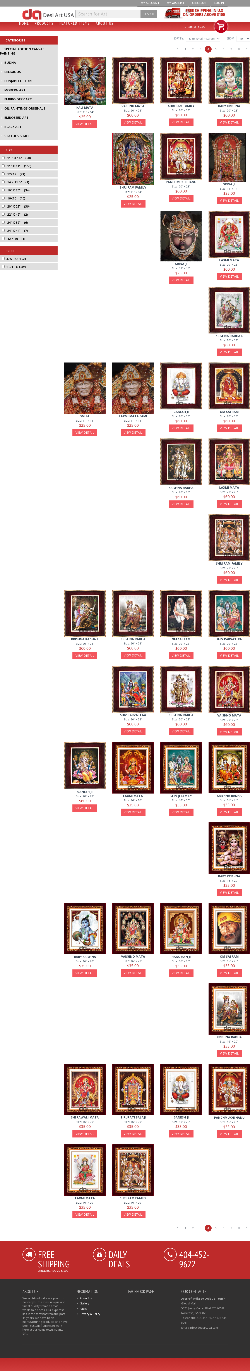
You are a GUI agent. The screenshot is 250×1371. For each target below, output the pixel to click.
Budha (10, 62)
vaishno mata (229, 715)
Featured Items (75, 23)
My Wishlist (176, 3)
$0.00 (201, 27)
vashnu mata (133, 106)
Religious (12, 71)
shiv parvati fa (229, 639)
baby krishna (229, 106)
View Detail (84, 124)
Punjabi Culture (18, 81)
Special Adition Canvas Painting (22, 51)
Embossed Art (16, 117)
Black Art (13, 126)
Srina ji (229, 184)
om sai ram (229, 412)
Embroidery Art (18, 99)
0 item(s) (190, 27)
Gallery (84, 1303)
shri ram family (181, 106)
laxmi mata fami (133, 416)
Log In (219, 3)
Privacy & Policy (90, 1314)
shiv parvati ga (133, 715)
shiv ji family (181, 796)
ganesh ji (181, 412)
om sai (84, 416)
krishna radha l (229, 336)
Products (44, 23)
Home (24, 23)
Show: (230, 38)
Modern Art (15, 90)
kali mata (84, 107)
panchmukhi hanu (181, 182)
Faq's (83, 1309)
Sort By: (179, 38)
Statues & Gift (17, 136)
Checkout (199, 3)
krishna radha (181, 488)
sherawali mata (85, 1117)
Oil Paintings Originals (24, 108)
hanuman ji (181, 957)
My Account (150, 3)
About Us (105, 23)
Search (149, 14)
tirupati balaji (133, 1117)
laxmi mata (229, 260)
